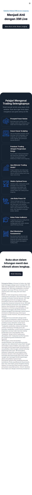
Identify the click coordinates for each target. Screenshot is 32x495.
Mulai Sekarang (16, 274)
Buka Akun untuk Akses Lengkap (16, 26)
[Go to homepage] (4, 3)
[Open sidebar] (29, 3)
